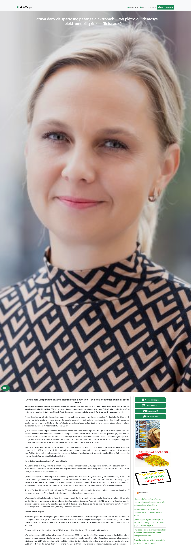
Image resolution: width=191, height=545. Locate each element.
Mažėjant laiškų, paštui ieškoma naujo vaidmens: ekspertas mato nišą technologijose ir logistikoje (149, 502)
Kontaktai (133, 7)
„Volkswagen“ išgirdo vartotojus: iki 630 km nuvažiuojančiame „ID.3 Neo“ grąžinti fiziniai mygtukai (150, 522)
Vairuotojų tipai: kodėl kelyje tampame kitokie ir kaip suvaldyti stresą (148, 512)
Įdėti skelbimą (165, 7)
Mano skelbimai (148, 7)
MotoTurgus (25, 7)
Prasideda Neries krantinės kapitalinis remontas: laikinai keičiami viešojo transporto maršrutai (150, 533)
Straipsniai (143, 492)
